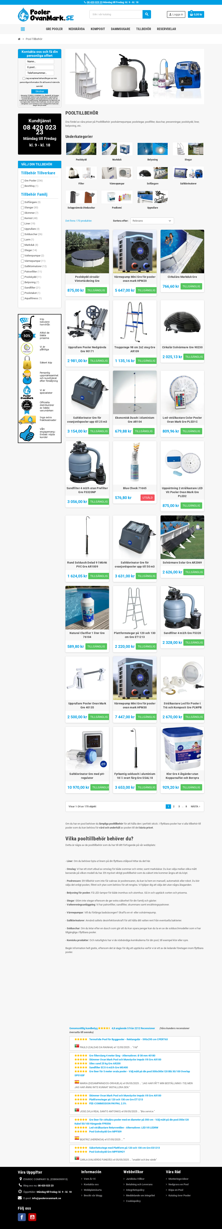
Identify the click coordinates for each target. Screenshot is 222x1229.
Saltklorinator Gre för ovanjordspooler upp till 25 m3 (87, 419)
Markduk (31, 244)
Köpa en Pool (175, 1189)
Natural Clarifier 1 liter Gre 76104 (87, 635)
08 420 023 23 (94, 2)
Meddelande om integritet (140, 1195)
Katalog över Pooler (179, 1195)
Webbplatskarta (93, 1189)
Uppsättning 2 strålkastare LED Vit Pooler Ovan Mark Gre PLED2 (182, 492)
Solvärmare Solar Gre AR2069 (182, 562)
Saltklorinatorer (36, 266)
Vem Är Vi (90, 1178)
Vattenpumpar (34, 255)
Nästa (196, 806)
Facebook (22, 1217)
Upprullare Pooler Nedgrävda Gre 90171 (87, 349)
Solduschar (33, 234)
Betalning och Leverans (139, 1184)
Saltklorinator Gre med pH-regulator (87, 775)
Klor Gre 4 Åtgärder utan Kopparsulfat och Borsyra (182, 775)
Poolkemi (117, 207)
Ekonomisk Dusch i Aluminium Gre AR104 (134, 419)
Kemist (31, 218)
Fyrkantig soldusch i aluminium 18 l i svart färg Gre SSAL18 (134, 775)
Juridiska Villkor (135, 1178)
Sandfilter (32, 287)
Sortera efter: (120, 220)
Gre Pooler (34, 180)
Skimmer (31, 212)
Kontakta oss (91, 1184)
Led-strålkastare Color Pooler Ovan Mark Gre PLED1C (182, 419)
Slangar (31, 207)
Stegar (31, 250)
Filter (81, 183)
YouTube (32, 1217)
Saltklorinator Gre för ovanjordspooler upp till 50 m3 (135, 564)
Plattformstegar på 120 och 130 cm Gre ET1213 (134, 635)
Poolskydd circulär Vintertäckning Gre (87, 278)
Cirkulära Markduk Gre (182, 276)
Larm (29, 239)
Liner (30, 223)
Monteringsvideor (178, 1178)
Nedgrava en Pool (178, 1184)
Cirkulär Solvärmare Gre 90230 (182, 347)
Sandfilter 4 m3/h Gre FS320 (182, 633)
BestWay (31, 185)
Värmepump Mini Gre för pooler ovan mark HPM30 (134, 705)
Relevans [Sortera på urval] (138, 220)
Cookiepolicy (133, 1201)
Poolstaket (32, 292)
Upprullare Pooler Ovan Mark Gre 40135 (87, 705)
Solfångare (33, 202)
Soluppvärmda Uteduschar (81, 207)
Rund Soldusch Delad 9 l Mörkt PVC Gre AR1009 (87, 564)
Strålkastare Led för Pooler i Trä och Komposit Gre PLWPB (182, 705)
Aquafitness (33, 298)
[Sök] (120, 14)
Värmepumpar (35, 260)
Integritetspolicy (135, 1189)
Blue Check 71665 (134, 488)
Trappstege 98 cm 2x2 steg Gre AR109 (134, 349)
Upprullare (32, 228)
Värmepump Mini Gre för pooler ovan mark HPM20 (134, 278)
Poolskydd (33, 276)
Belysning (32, 282)
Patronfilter (33, 271)
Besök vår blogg (93, 1195)
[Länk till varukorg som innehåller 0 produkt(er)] (196, 14)
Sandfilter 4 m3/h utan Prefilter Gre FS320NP (87, 490)
